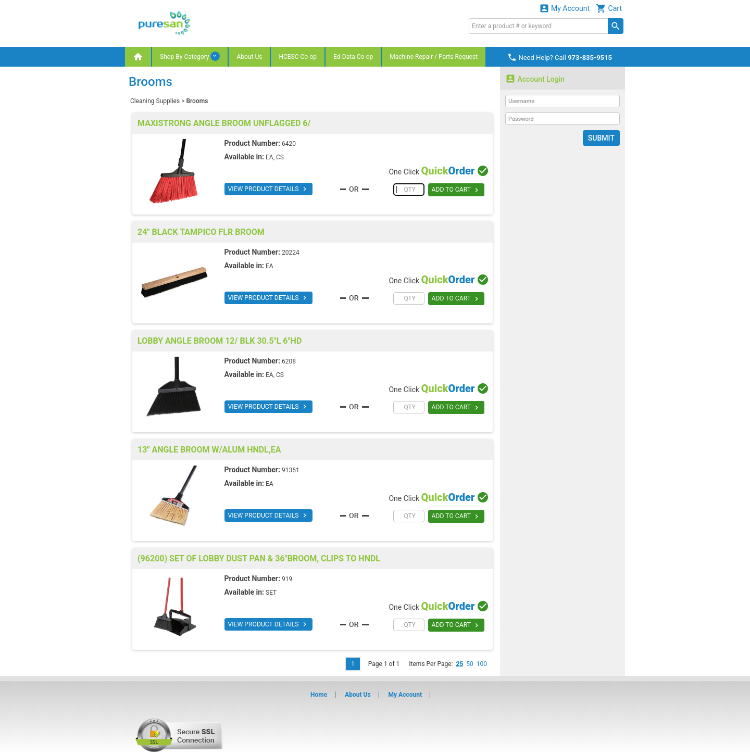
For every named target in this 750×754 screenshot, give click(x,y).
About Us (249, 56)
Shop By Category (190, 56)
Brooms (197, 101)
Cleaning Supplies (155, 101)
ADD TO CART (456, 190)
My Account (564, 8)
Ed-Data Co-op (353, 56)
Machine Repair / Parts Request (434, 56)
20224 (290, 252)
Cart (609, 8)
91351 (290, 470)
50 (469, 664)
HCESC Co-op (298, 56)
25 (459, 664)
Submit (601, 138)
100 (482, 664)
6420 (289, 143)
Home (318, 694)
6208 (289, 361)
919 (287, 579)
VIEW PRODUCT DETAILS (268, 189)
